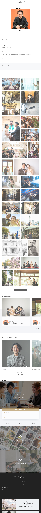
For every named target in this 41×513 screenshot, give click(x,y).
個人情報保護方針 (5, 487)
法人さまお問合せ (5, 489)
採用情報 (3, 485)
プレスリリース (4, 491)
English (23, 484)
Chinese (23, 485)
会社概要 (3, 484)
